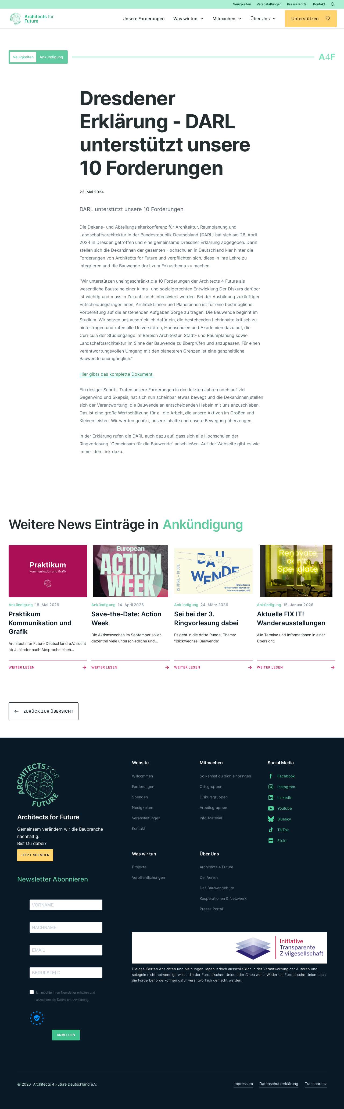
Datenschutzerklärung (278, 1083)
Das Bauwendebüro (217, 888)
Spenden (140, 797)
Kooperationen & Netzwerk (223, 898)
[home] (33, 19)
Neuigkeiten (242, 4)
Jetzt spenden (35, 855)
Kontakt (319, 4)
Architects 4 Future (216, 867)
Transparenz (316, 1083)
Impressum (243, 1083)
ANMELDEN (66, 1035)
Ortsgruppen (211, 786)
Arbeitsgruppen (213, 807)
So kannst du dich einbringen (225, 776)
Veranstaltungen (269, 4)
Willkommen (142, 776)
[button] (188, 19)
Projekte (139, 867)
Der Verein (209, 877)
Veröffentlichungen (148, 877)
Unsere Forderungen (144, 18)
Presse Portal (297, 4)
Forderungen (143, 786)
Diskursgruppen (214, 797)
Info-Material (211, 818)
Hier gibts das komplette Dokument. (116, 374)
